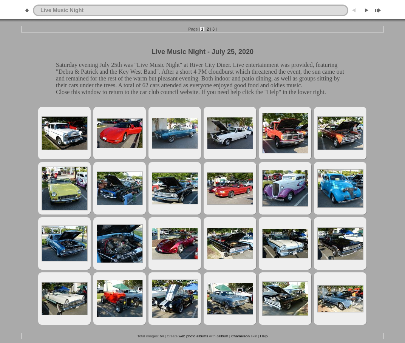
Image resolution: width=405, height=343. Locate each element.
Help (264, 336)
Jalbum (222, 336)
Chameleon (240, 336)
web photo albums (193, 336)
